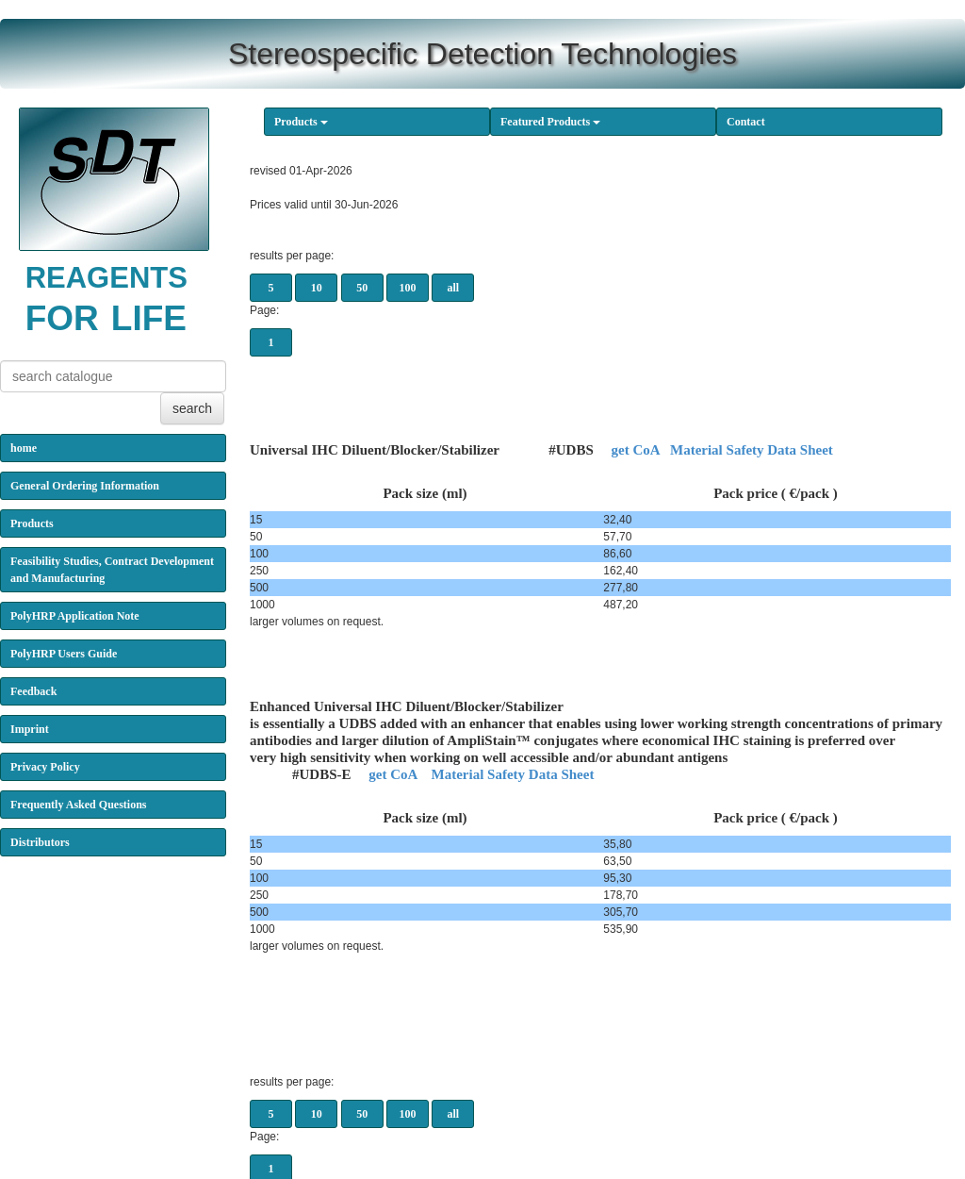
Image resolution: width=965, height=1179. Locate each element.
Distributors (40, 842)
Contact (746, 121)
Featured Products (550, 121)
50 (362, 287)
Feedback (33, 691)
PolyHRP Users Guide (63, 653)
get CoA (635, 449)
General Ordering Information (84, 485)
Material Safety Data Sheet (751, 449)
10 (316, 287)
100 (408, 287)
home (23, 448)
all (454, 287)
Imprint (29, 729)
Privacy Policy (45, 766)
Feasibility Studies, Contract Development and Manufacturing (112, 570)
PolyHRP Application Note (74, 616)
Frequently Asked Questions (78, 804)
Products (301, 121)
